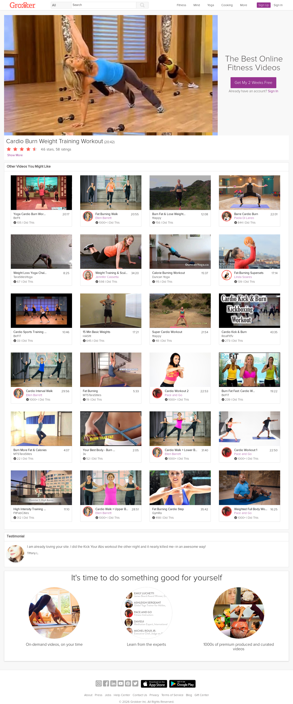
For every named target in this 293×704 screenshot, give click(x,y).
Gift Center (202, 695)
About (88, 695)
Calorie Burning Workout (168, 273)
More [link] (243, 5)
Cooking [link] (227, 5)
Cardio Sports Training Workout (30, 332)
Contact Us (140, 695)
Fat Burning (90, 391)
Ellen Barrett (103, 218)
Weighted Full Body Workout (251, 509)
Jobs (108, 695)
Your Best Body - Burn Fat (99, 450)
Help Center (122, 695)
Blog (189, 695)
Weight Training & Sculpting (112, 273)
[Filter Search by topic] (61, 5)
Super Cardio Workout (167, 332)
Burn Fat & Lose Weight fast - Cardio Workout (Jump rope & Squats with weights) (169, 214)
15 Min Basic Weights (96, 332)
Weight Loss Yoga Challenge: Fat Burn (30, 273)
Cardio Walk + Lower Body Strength (181, 450)
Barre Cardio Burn (246, 214)
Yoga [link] (210, 5)
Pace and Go (173, 395)
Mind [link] (197, 5)
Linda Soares (243, 277)
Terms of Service (172, 695)
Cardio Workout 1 (245, 450)
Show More (15, 155)
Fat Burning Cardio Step (168, 509)
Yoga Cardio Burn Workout (30, 214)
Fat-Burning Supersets (248, 273)
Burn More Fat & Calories (30, 450)
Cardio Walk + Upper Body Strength (112, 509)
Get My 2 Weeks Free (253, 82)
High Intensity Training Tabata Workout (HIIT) (30, 509)
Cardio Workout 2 (177, 391)
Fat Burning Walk (106, 214)
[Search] (103, 5)
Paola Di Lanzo (244, 218)
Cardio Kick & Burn (234, 332)
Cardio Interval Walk (39, 391)
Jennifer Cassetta (107, 277)
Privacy (154, 695)
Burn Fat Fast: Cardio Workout (238, 391)
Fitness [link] (181, 5)
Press (98, 695)
